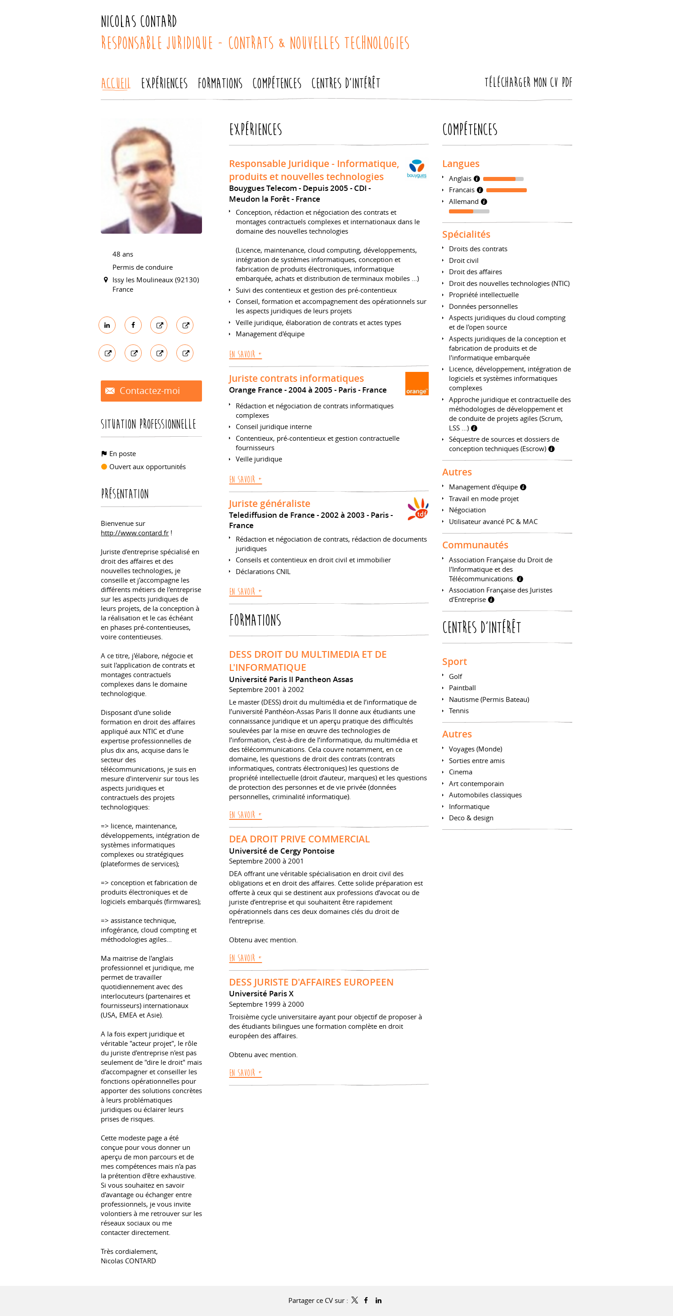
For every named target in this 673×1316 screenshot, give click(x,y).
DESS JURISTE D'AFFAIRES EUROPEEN (311, 982)
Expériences (255, 130)
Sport (454, 661)
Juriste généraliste (269, 503)
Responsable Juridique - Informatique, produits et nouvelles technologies (314, 170)
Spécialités (466, 234)
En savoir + (245, 354)
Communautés (475, 544)
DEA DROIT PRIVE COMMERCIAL (299, 838)
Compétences (469, 130)
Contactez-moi (148, 391)
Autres (457, 472)
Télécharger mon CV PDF (528, 83)
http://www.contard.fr (135, 532)
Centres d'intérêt (481, 628)
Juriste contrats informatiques (296, 378)
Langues (461, 163)
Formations (255, 620)
